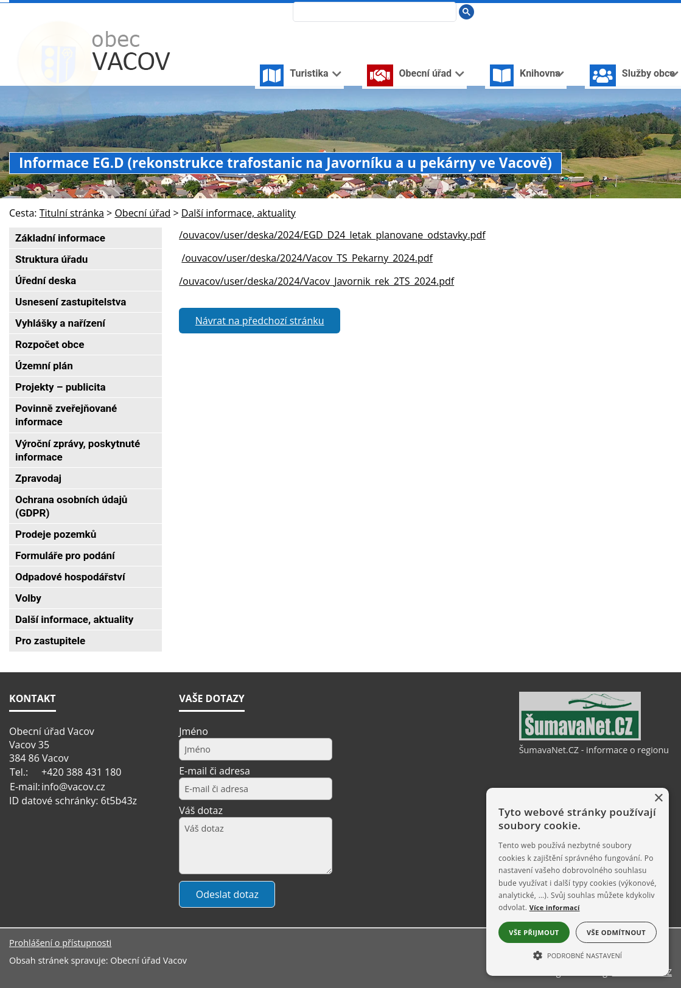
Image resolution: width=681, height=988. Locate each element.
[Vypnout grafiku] (626, 11)
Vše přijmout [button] (534, 932)
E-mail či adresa (214, 771)
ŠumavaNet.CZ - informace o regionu (594, 750)
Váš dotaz (201, 810)
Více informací (554, 907)
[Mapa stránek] (646, 11)
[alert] (577, 882)
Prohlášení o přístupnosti (60, 942)
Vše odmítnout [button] (616, 932)
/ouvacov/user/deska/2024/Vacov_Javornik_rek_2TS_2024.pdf (316, 281)
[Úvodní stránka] (607, 11)
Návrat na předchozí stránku (259, 320)
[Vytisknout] (666, 11)
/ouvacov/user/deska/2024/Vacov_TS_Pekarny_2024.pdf (307, 258)
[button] (577, 954)
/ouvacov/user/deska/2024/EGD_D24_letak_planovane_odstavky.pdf (332, 235)
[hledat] (373, 12)
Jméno (193, 731)
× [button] (658, 798)
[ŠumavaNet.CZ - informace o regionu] (580, 737)
